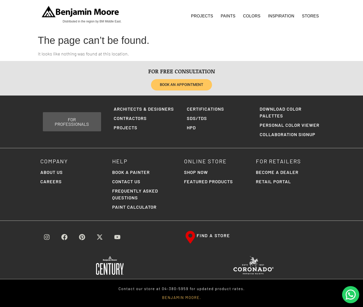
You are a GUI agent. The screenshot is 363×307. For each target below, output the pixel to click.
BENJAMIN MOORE (181, 297)
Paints (228, 16)
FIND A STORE (213, 235)
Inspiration (281, 16)
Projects (202, 16)
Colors (251, 16)
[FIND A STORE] (190, 237)
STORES (310, 16)
